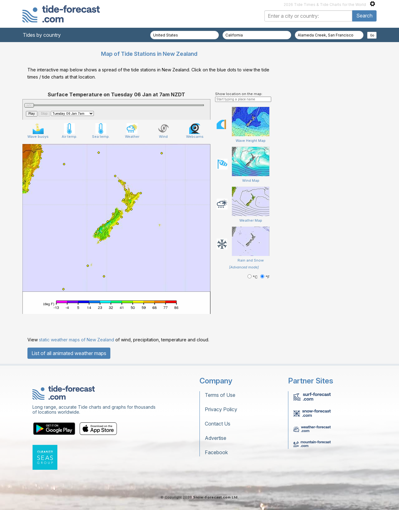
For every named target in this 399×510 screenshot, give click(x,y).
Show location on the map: (238, 94)
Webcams (195, 131)
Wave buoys (38, 131)
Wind (163, 131)
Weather (132, 131)
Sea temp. (101, 131)
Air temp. (69, 131)
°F (265, 277)
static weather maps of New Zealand (76, 339)
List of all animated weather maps (68, 353)
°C (253, 277)
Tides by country (42, 35)
